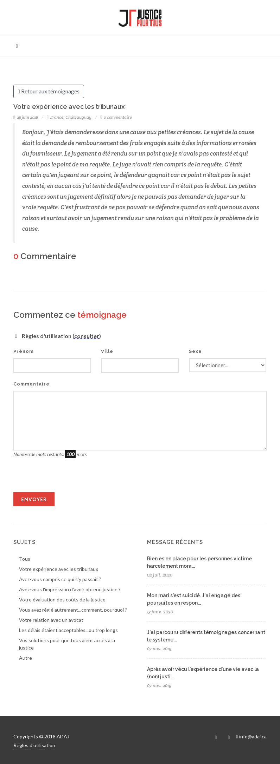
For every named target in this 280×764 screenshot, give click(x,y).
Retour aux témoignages (48, 91)
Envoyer (34, 499)
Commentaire (31, 384)
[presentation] (66, 478)
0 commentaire (116, 117)
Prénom (23, 351)
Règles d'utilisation (34, 745)
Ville (107, 351)
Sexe (195, 351)
